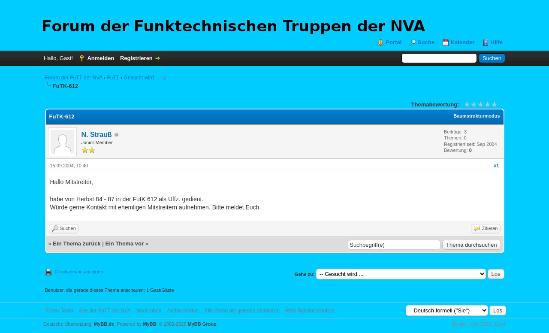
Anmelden (100, 58)
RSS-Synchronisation (309, 311)
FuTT (113, 78)
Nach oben (148, 311)
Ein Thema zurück (76, 243)
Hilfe (497, 42)
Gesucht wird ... (142, 78)
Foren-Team (59, 311)
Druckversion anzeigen (79, 271)
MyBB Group (202, 324)
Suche (426, 42)
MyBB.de (104, 324)
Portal (393, 42)
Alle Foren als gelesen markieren (242, 311)
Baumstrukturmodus (476, 115)
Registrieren (136, 58)
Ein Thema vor (124, 243)
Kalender (463, 42)
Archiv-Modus (183, 311)
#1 (496, 165)
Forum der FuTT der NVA (74, 78)
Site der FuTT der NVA (105, 311)
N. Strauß (96, 134)
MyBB (149, 324)
